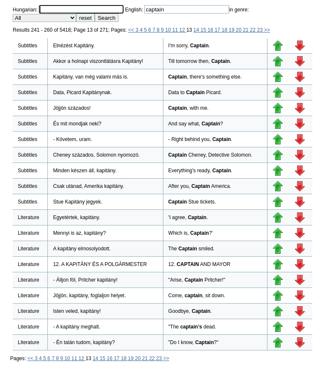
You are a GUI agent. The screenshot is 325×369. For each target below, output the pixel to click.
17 (218, 30)
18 (225, 30)
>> (267, 30)
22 (253, 30)
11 (175, 30)
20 (239, 30)
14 (197, 30)
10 (168, 30)
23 (260, 30)
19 (232, 30)
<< (131, 30)
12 (183, 30)
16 (211, 30)
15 (204, 30)
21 (246, 30)
